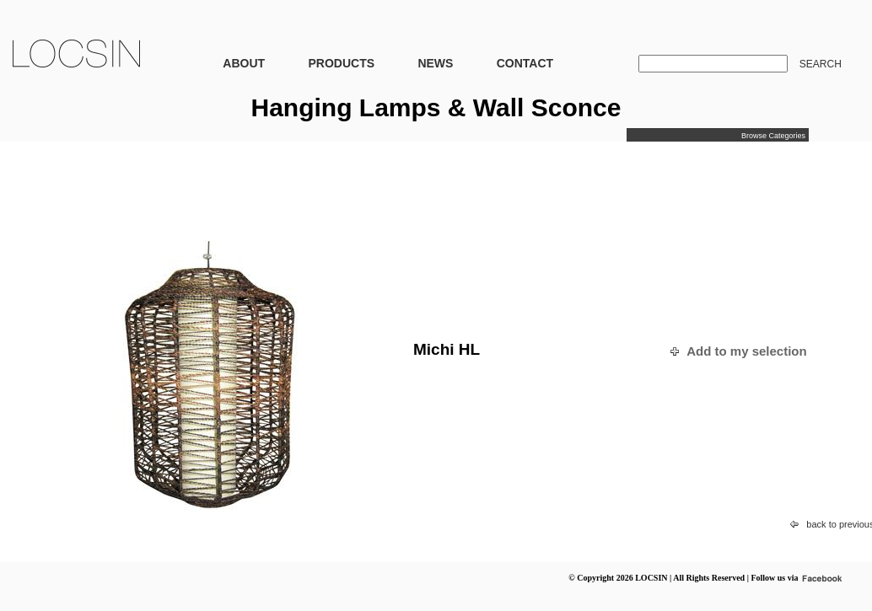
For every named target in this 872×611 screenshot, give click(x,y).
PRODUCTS (341, 63)
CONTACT (525, 63)
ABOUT (244, 63)
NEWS (435, 63)
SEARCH (820, 64)
